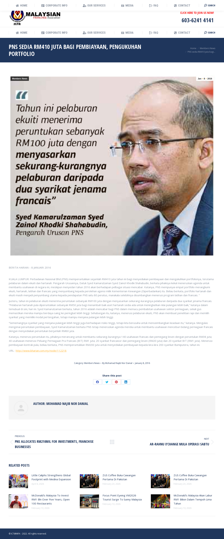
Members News (19, 78)
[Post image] (18, 481)
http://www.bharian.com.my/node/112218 (41, 350)
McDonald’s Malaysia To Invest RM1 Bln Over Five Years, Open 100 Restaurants (50, 499)
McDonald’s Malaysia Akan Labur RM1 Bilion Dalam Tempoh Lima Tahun (193, 499)
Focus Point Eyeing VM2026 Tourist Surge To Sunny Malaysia (122, 497)
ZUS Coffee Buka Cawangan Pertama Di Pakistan (119, 477)
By (117, 363)
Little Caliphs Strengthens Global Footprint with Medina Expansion (51, 477)
